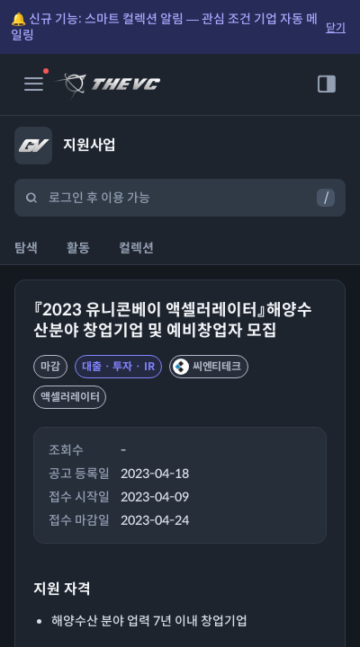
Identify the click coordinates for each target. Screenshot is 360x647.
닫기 (336, 27)
